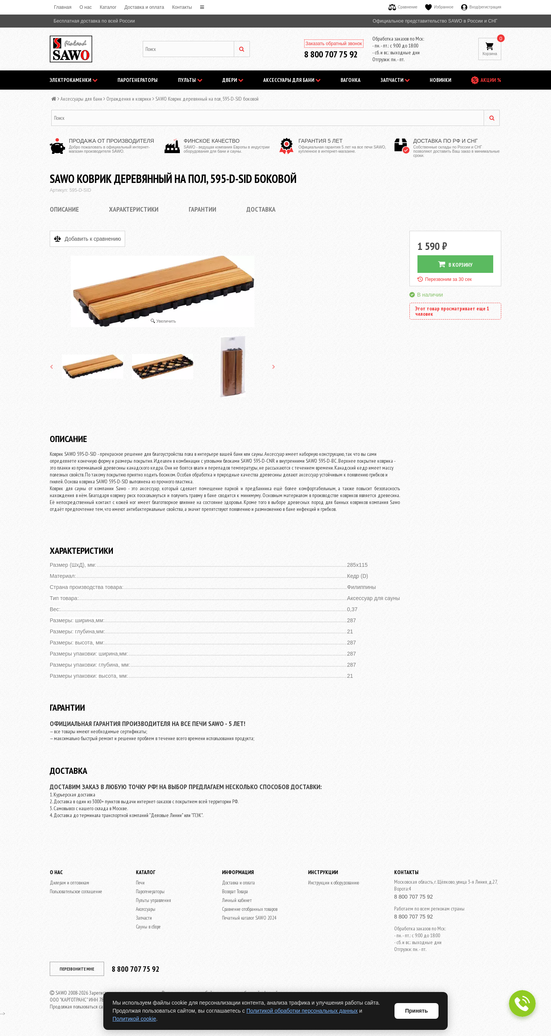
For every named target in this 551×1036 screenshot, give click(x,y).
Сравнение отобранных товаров (249, 909)
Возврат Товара (235, 891)
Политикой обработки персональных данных (302, 1011)
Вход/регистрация (481, 7)
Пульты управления (153, 900)
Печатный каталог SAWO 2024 (249, 918)
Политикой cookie (134, 1019)
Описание (64, 209)
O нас (86, 7)
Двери (232, 80)
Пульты (190, 80)
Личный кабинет (237, 900)
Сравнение (402, 7)
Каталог (108, 7)
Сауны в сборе (148, 926)
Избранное (439, 7)
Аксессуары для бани (292, 80)
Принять (416, 1011)
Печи (140, 882)
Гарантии (202, 209)
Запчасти (395, 80)
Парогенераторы (137, 80)
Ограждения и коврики (128, 98)
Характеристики (133, 209)
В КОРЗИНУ (455, 264)
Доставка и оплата (144, 7)
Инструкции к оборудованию (333, 882)
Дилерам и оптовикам (69, 882)
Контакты (182, 7)
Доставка (261, 209)
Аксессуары (145, 909)
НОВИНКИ (440, 80)
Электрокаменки (74, 80)
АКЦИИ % (491, 80)
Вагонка (350, 80)
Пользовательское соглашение (76, 891)
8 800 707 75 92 (331, 54)
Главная (63, 7)
